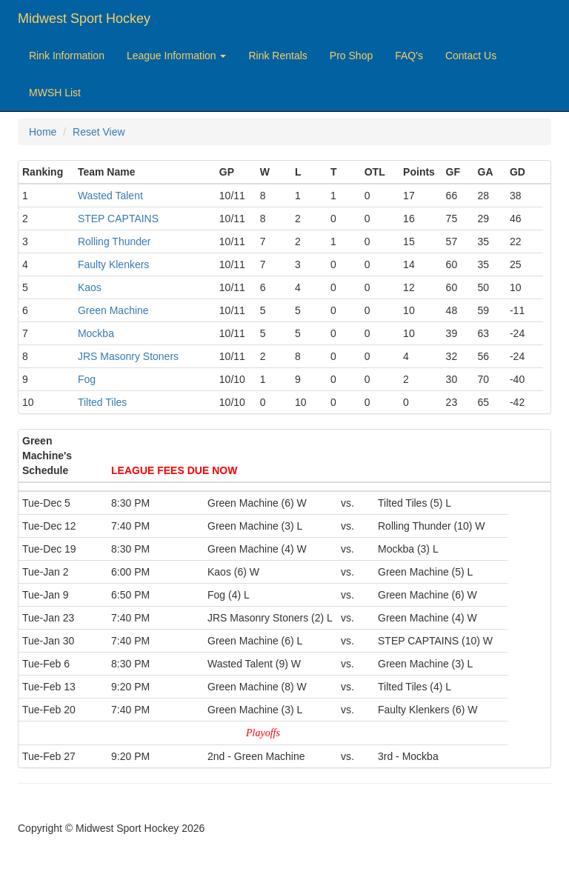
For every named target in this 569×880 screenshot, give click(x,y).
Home (42, 132)
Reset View (99, 132)
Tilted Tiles (102, 402)
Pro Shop (351, 55)
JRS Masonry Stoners (128, 356)
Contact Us (470, 55)
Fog (87, 379)
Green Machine (113, 310)
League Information (177, 55)
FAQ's (409, 55)
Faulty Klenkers (113, 264)
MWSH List (55, 93)
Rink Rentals (277, 55)
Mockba (96, 333)
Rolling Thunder (114, 241)
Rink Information (66, 55)
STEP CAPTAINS (118, 218)
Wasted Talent (110, 195)
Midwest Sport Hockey (84, 18)
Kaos (90, 287)
